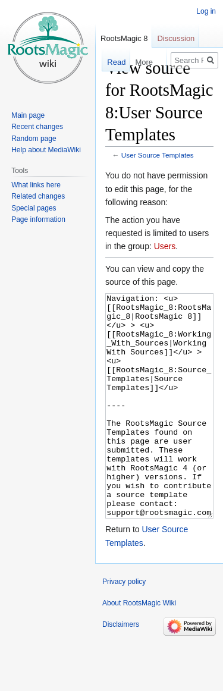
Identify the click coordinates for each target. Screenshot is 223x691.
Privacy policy (124, 626)
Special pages (33, 208)
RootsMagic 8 (123, 38)
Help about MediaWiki (46, 150)
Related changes (38, 196)
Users (165, 246)
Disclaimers (120, 669)
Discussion (175, 38)
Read (110, 62)
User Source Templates (157, 155)
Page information (38, 219)
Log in (206, 11)
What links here (36, 185)
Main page (28, 115)
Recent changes (37, 127)
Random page (33, 138)
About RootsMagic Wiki (139, 647)
